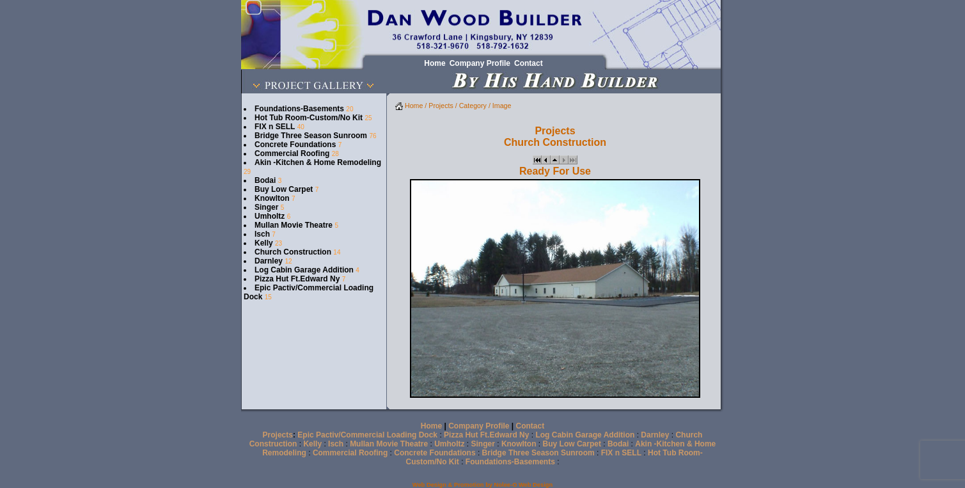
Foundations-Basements (299, 108)
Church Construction (293, 252)
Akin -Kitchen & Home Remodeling (318, 162)
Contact (530, 425)
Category (473, 105)
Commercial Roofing (292, 153)
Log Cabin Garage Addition (304, 269)
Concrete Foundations (295, 144)
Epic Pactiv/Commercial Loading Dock (367, 434)
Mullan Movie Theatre (294, 225)
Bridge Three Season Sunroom (311, 135)
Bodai (265, 180)
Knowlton (272, 198)
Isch (262, 234)
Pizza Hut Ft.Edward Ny (297, 278)
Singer (266, 207)
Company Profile (478, 425)
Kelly (264, 243)
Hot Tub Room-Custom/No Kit (309, 117)
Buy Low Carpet (284, 189)
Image (502, 105)
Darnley (269, 260)
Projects (440, 105)
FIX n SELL (275, 126)
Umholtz (270, 216)
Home (409, 105)
